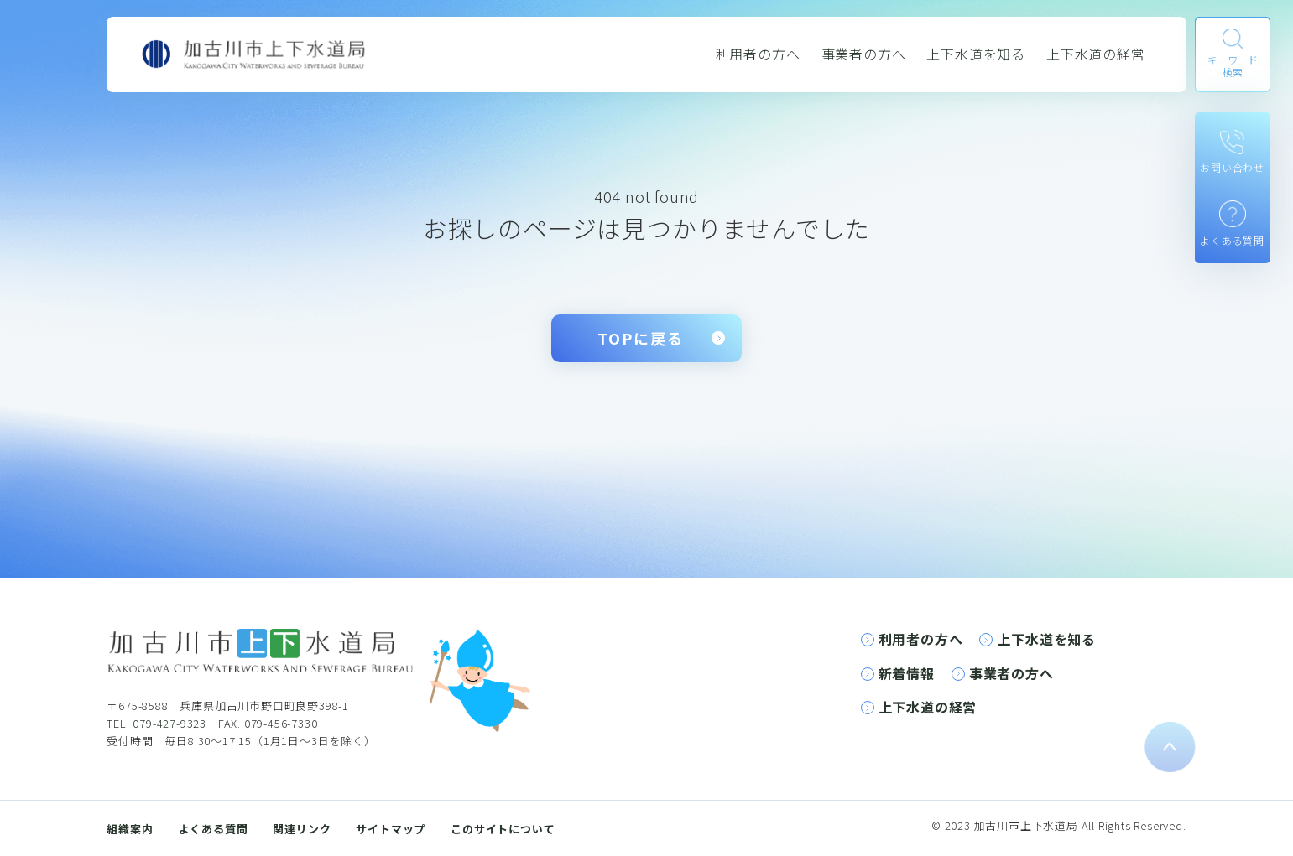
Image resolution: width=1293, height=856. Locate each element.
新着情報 (907, 673)
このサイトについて (503, 829)
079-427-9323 (169, 723)
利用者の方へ (758, 54)
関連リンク (302, 829)
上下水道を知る (975, 54)
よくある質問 (213, 829)
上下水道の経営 (1095, 54)
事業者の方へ (863, 54)
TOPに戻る (640, 338)
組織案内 (130, 829)
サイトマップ (390, 829)
